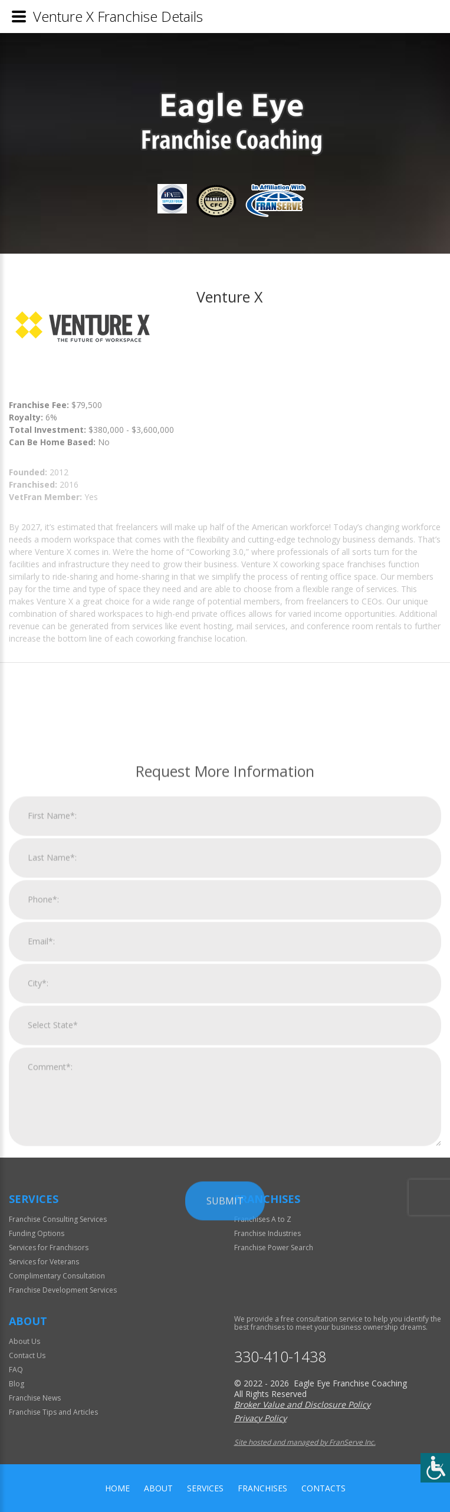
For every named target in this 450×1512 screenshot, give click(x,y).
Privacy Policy (260, 1418)
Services (205, 1488)
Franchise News (35, 1398)
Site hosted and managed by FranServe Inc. (305, 1442)
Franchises (262, 1488)
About (158, 1488)
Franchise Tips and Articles (53, 1412)
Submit (225, 1372)
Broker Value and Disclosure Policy (302, 1404)
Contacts (323, 1488)
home (117, 1488)
